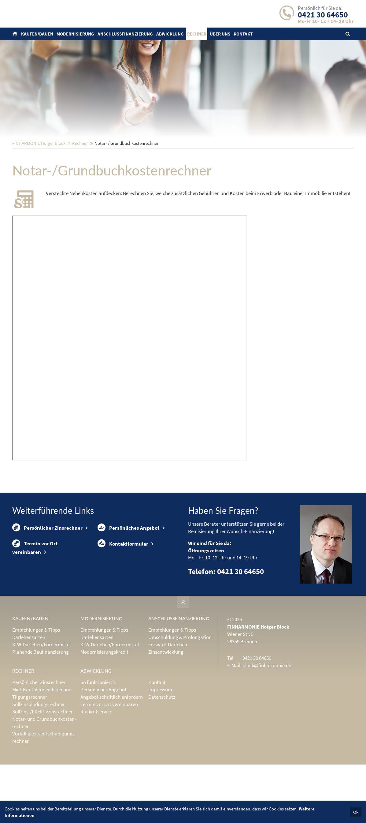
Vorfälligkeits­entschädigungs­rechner (44, 777)
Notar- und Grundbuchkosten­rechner (44, 763)
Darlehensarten (28, 677)
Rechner (80, 183)
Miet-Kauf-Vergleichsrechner (42, 729)
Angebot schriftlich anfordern (111, 737)
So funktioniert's (98, 722)
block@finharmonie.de (266, 705)
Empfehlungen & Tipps (36, 670)
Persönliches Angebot (129, 569)
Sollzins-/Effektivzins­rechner (42, 751)
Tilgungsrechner (29, 737)
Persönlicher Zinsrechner (47, 569)
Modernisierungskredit (104, 692)
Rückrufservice (96, 751)
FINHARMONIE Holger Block (38, 183)
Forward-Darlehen (167, 684)
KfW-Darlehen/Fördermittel (41, 684)
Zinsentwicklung (165, 692)
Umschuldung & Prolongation (180, 677)
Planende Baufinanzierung (40, 692)
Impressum (160, 729)
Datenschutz (161, 737)
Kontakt (157, 722)
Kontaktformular (123, 589)
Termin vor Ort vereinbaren (35, 593)
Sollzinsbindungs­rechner (38, 744)
